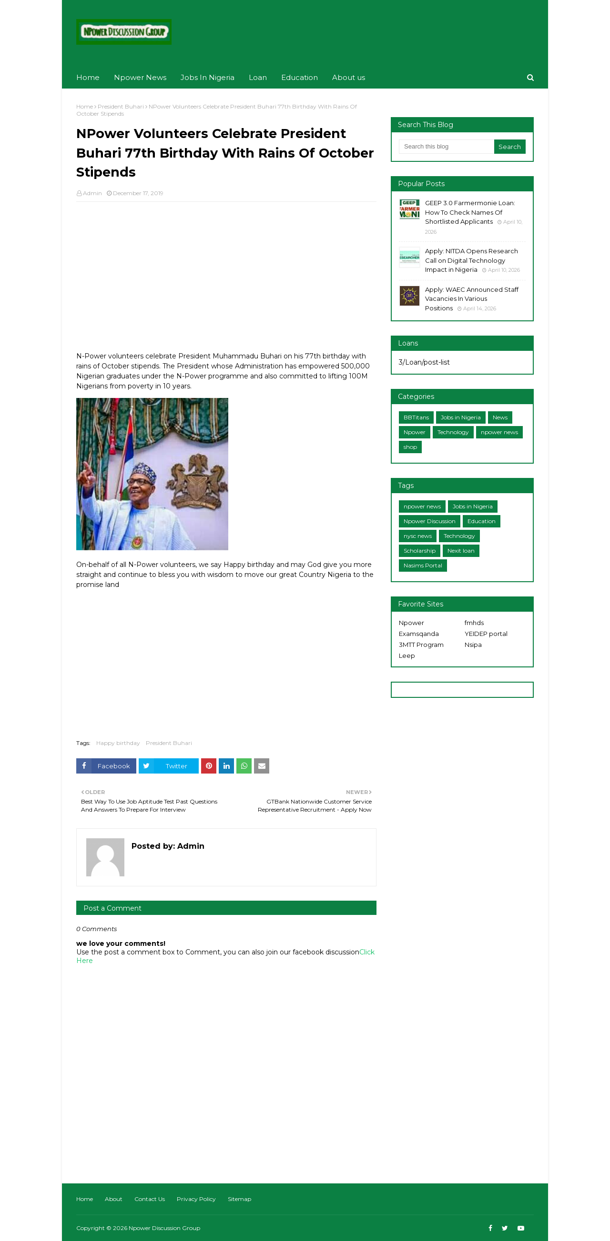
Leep (407, 655)
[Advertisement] (226, 278)
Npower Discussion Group (164, 1227)
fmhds (474, 622)
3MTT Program (421, 644)
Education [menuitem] (299, 77)
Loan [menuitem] (258, 77)
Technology (453, 432)
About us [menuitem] (348, 77)
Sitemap (239, 1198)
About (113, 1198)
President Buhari (121, 106)
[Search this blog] (446, 146)
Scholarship (420, 550)
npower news (499, 432)
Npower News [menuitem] (140, 77)
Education (482, 521)
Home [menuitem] (88, 77)
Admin (92, 193)
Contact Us (149, 1198)
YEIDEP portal (486, 633)
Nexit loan (461, 550)
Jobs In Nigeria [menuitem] (207, 77)
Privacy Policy (196, 1198)
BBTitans (416, 417)
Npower (415, 432)
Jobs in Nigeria (461, 417)
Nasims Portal (423, 565)
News (500, 417)
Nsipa (473, 644)
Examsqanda (419, 633)
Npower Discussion (430, 521)
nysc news (418, 535)
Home (84, 106)
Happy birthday (118, 742)
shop (410, 446)
